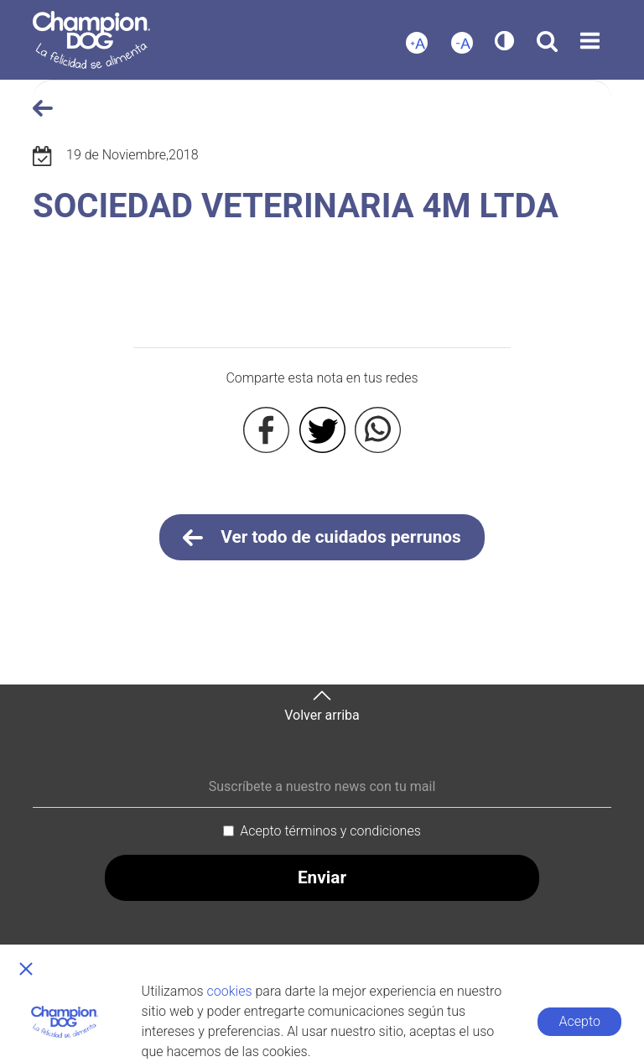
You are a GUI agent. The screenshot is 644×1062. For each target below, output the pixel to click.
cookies (229, 991)
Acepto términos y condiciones (330, 831)
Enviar (322, 877)
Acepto (579, 1021)
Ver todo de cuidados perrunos (322, 538)
